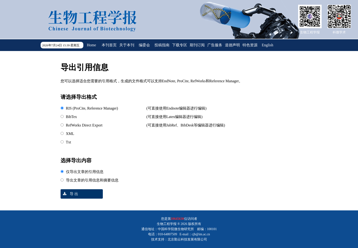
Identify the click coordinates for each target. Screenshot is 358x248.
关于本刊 (126, 45)
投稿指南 (161, 45)
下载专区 (179, 45)
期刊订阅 (197, 45)
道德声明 (232, 45)
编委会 (144, 45)
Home (91, 45)
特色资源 (250, 45)
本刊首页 (109, 45)
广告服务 (214, 45)
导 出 (69, 194)
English (267, 45)
